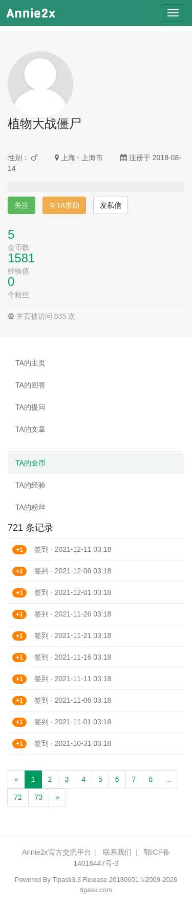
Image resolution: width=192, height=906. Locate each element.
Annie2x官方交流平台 (56, 852)
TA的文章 (30, 429)
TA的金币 (30, 463)
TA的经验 (30, 485)
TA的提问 (30, 407)
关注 (21, 205)
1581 (21, 258)
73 (39, 797)
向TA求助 (64, 205)
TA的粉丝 (30, 507)
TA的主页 (30, 363)
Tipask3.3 (66, 879)
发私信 (110, 205)
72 (18, 797)
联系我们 (117, 852)
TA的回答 (30, 385)
